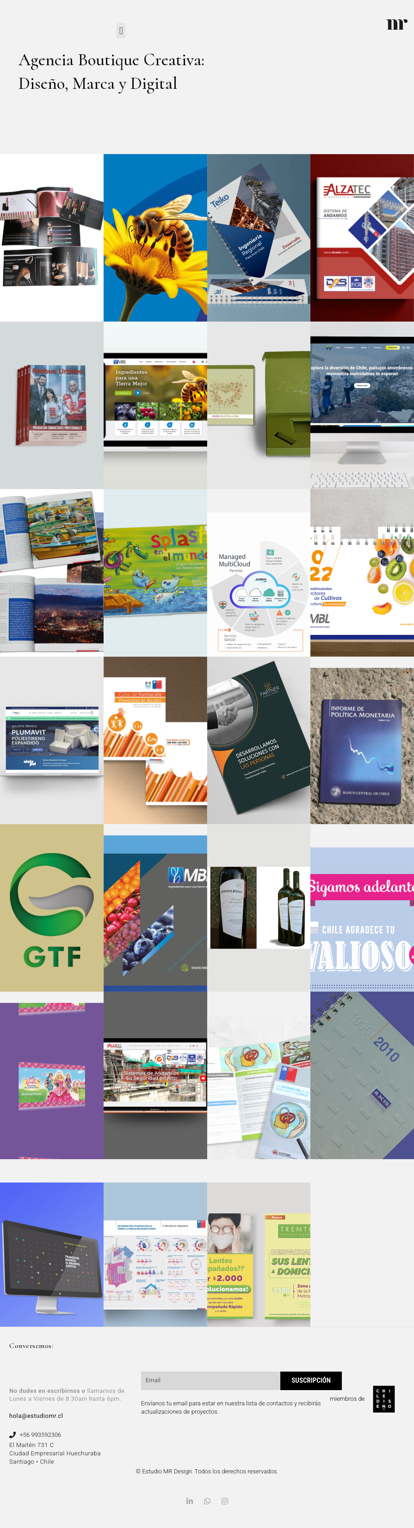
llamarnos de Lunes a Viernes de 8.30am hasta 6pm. (66, 1394)
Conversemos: (31, 1345)
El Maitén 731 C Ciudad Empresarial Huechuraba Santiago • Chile (55, 1453)
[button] (121, 30)
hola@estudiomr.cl (36, 1415)
